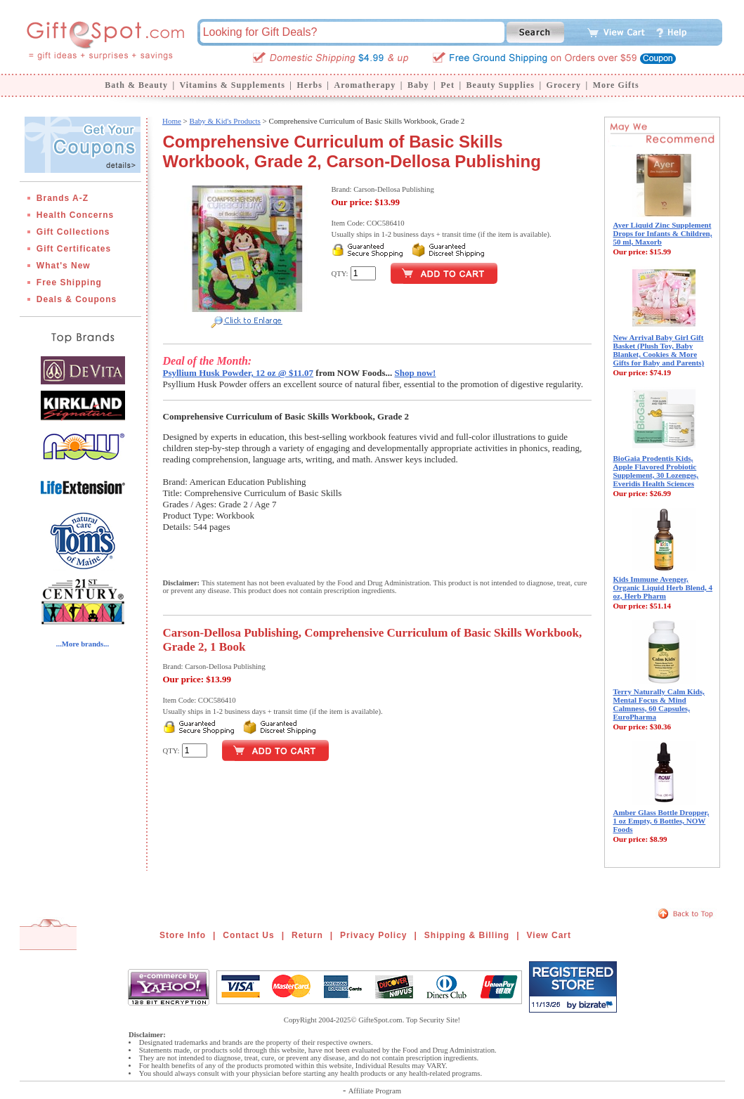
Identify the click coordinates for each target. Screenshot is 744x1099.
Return (307, 935)
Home (171, 121)
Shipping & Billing (466, 935)
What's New (64, 266)
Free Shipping (69, 282)
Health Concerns (75, 215)
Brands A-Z (63, 198)
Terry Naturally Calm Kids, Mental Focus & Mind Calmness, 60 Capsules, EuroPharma (659, 704)
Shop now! (415, 373)
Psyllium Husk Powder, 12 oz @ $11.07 (238, 373)
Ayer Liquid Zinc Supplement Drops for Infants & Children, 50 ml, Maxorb (662, 233)
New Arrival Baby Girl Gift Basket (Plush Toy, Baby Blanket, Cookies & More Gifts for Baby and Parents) (659, 350)
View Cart (549, 935)
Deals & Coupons (77, 299)
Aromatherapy (365, 85)
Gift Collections (73, 232)
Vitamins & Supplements (232, 85)
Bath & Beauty (136, 85)
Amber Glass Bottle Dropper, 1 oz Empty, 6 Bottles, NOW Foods (661, 820)
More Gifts (616, 85)
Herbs (309, 85)
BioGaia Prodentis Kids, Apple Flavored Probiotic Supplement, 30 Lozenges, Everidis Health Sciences (656, 471)
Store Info (182, 935)
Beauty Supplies (500, 85)
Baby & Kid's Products (225, 121)
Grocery (564, 85)
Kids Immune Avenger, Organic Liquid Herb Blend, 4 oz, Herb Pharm (663, 587)
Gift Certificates (74, 249)
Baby (418, 85)
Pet (447, 85)
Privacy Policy (373, 935)
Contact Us (248, 935)
